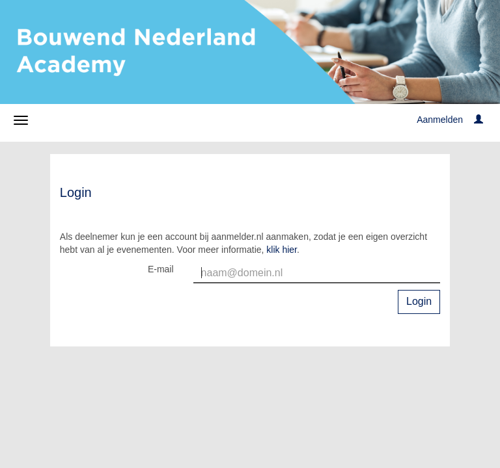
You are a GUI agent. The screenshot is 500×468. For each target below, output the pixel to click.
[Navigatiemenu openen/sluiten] (21, 120)
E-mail (161, 269)
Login (419, 301)
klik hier (281, 249)
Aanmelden (440, 119)
